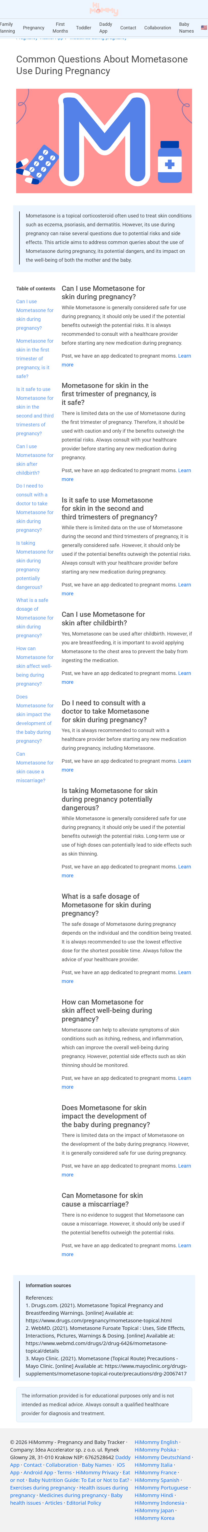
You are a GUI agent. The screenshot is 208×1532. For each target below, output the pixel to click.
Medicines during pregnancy (73, 1495)
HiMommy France (156, 1472)
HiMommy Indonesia (159, 1502)
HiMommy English (156, 1442)
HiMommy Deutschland (163, 1457)
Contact (128, 27)
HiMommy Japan (154, 1510)
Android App (38, 1472)
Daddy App (105, 27)
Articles (53, 1502)
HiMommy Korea (155, 1518)
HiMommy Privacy (97, 1472)
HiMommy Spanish (157, 1480)
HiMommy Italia (154, 1464)
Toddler (83, 27)
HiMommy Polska (155, 1449)
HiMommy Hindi (154, 1495)
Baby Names (186, 27)
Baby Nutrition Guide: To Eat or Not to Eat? (79, 1480)
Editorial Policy (83, 1502)
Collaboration (157, 27)
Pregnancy (33, 27)
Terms (64, 1472)
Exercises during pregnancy (42, 1487)
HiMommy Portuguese (161, 1487)
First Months (60, 27)
